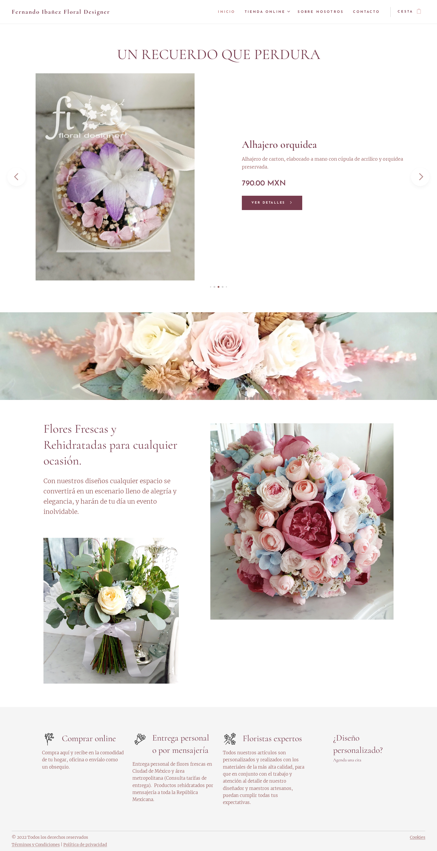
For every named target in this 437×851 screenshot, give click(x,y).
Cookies (417, 837)
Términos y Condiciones (36, 844)
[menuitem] (227, 12)
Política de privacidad (85, 844)
